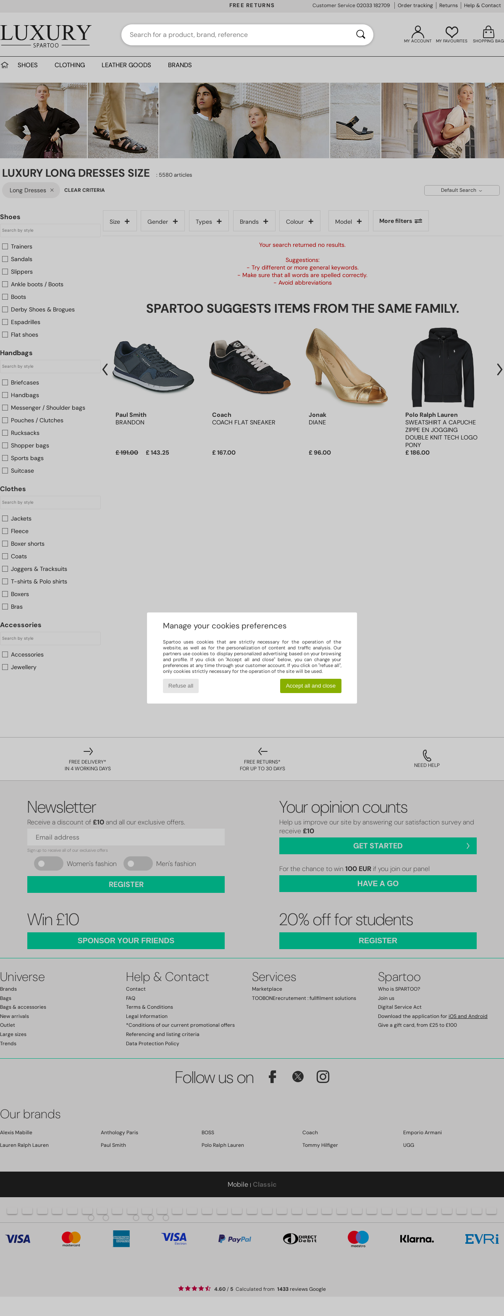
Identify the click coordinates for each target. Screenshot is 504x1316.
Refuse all (180, 686)
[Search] (360, 34)
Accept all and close (311, 686)
